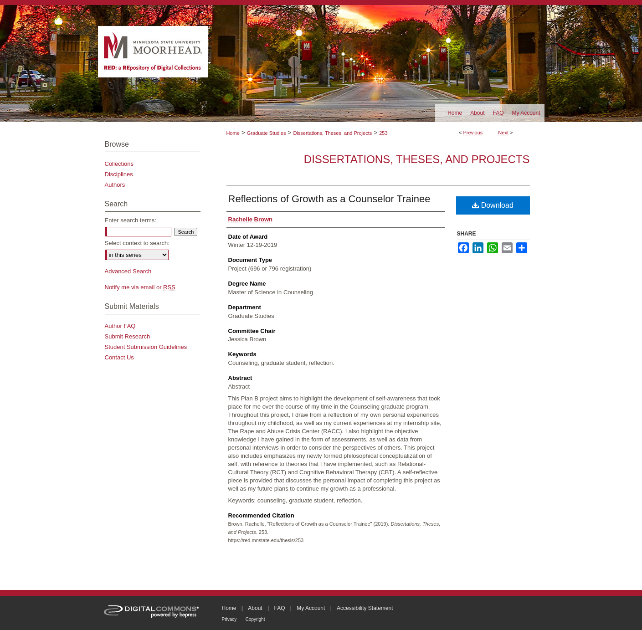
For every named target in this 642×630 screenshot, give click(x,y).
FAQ (279, 608)
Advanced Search (128, 271)
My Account (311, 608)
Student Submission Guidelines (146, 346)
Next (503, 132)
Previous (473, 132)
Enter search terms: (130, 220)
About (255, 608)
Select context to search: (137, 243)
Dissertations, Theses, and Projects (332, 133)
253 (383, 133)
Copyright (255, 619)
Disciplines (119, 174)
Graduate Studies (266, 133)
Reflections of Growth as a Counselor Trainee (329, 199)
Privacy (229, 619)
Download (493, 205)
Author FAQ (120, 326)
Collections (119, 163)
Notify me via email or (140, 287)
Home (233, 133)
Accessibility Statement (365, 608)
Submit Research (127, 336)
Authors (115, 184)
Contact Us (119, 357)
